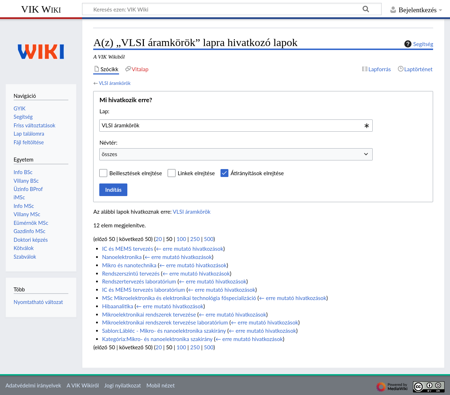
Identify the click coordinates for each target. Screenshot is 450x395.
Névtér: (108, 142)
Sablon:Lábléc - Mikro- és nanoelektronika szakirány (164, 330)
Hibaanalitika (117, 306)
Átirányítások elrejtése (257, 173)
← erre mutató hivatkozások (189, 248)
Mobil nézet (160, 385)
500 (208, 239)
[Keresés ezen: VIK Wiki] (231, 9)
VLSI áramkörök (115, 83)
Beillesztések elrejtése (135, 173)
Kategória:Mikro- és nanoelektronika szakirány (157, 339)
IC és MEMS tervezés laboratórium (143, 289)
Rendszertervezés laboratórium (139, 281)
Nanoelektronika (122, 257)
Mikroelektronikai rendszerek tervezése (149, 314)
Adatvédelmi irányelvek (33, 385)
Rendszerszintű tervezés (131, 273)
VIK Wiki (41, 9)
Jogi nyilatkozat (122, 385)
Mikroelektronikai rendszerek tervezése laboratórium (165, 322)
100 (181, 239)
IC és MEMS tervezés (127, 248)
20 (158, 239)
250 (195, 239)
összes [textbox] (109, 154)
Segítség (418, 43)
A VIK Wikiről (83, 385)
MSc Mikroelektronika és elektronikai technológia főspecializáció (179, 298)
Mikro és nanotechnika (129, 265)
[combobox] (236, 125)
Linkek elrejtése (196, 173)
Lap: (104, 111)
